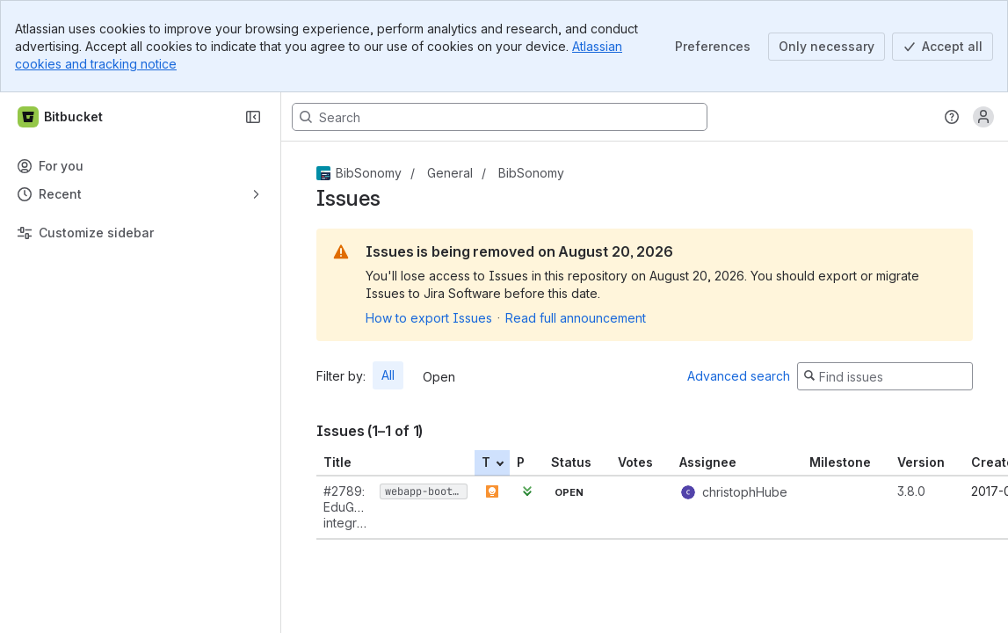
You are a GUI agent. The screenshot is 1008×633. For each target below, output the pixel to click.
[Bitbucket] (61, 117)
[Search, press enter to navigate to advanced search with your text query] (499, 117)
